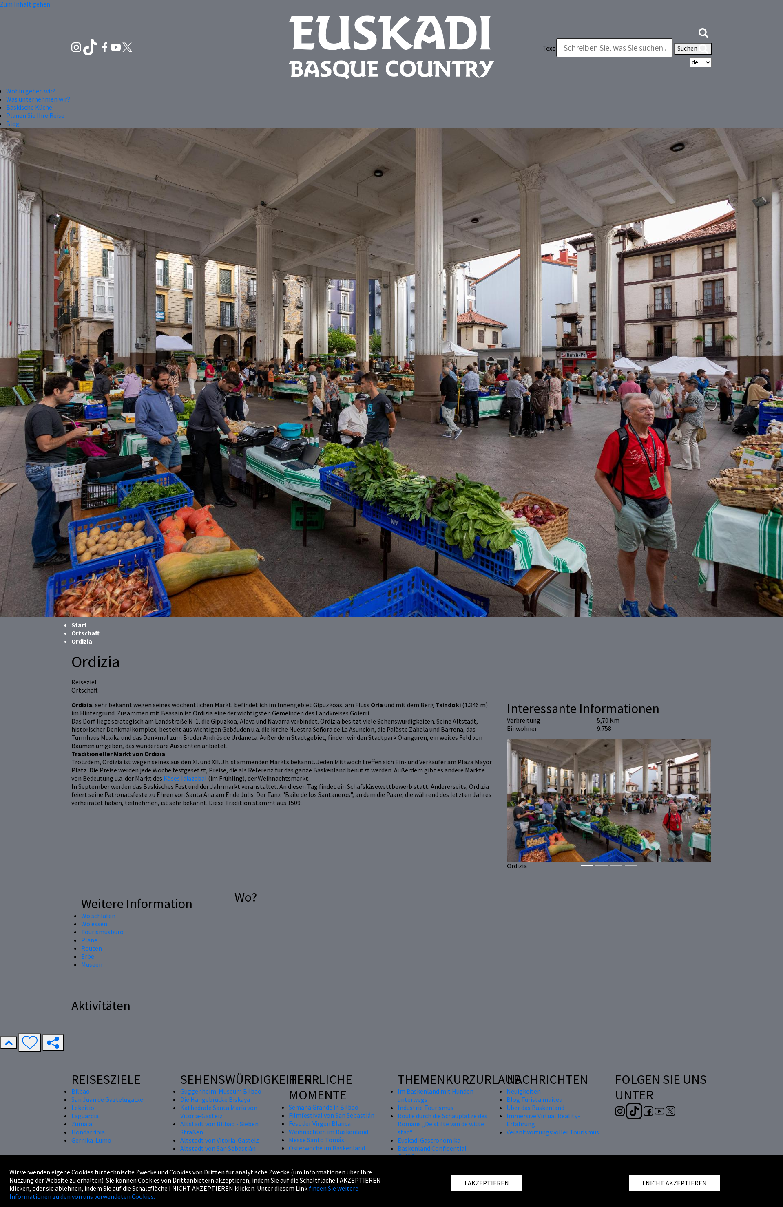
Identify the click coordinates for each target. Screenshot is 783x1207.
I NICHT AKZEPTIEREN (674, 1183)
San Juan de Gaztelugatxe (107, 1099)
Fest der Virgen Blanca (320, 1123)
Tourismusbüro (102, 932)
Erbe (87, 956)
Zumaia (81, 1124)
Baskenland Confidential (432, 1148)
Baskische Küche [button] (29, 107)
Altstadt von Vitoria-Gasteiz (219, 1140)
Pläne (89, 940)
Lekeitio (82, 1107)
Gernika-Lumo (91, 1140)
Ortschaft (85, 633)
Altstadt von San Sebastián (218, 1148)
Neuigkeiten (524, 1091)
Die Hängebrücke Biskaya (215, 1099)
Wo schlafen (98, 915)
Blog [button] (13, 123)
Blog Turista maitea (534, 1099)
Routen (91, 948)
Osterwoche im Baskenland (327, 1148)
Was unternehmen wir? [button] (38, 99)
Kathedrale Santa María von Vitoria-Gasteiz (218, 1111)
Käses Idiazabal (186, 778)
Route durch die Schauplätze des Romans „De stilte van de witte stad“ (442, 1124)
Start (79, 625)
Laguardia (85, 1116)
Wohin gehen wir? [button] (30, 91)
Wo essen (94, 924)
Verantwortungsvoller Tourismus (553, 1132)
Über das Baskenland (535, 1107)
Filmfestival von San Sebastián (331, 1115)
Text (548, 48)
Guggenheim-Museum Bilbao (220, 1091)
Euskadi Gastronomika (429, 1140)
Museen (91, 964)
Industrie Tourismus (425, 1107)
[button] (703, 32)
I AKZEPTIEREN (486, 1183)
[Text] (614, 47)
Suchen (692, 49)
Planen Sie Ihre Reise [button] (35, 115)
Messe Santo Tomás (316, 1140)
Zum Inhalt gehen (25, 4)
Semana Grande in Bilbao (323, 1107)
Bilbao (80, 1091)
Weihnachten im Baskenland (328, 1132)
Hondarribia (88, 1132)
